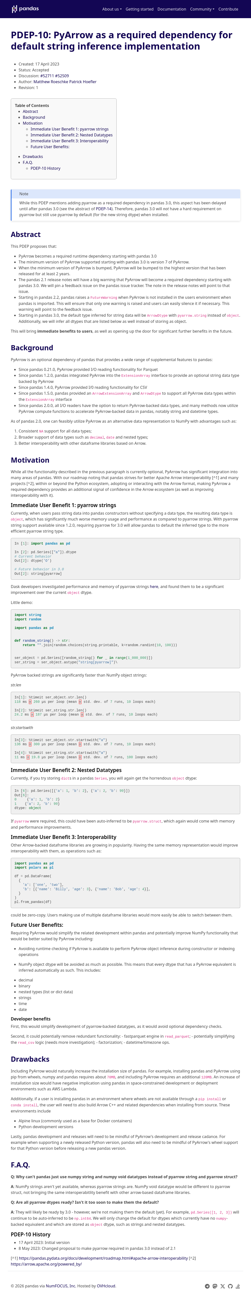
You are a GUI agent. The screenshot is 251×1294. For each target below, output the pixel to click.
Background (34, 117)
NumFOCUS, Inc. (61, 1286)
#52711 (47, 75)
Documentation (172, 9)
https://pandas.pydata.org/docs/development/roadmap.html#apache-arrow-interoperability (103, 1258)
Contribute (228, 9)
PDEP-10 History (45, 168)
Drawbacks (33, 156)
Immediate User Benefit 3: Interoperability (69, 141)
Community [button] (201, 9)
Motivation (33, 123)
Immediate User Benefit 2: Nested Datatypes (72, 135)
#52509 (62, 75)
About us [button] (110, 9)
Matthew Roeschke (51, 81)
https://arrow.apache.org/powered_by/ (46, 1264)
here (154, 586)
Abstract (30, 111)
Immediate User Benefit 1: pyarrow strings (70, 129)
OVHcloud (106, 1286)
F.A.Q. (28, 162)
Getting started (140, 9)
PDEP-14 (103, 208)
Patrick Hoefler (83, 81)
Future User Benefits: (50, 146)
